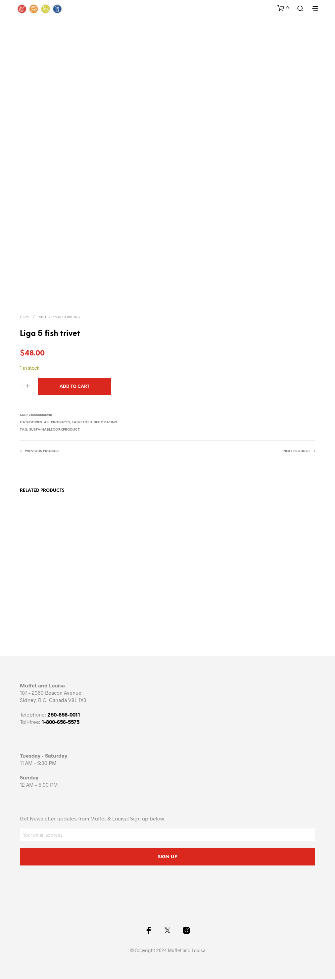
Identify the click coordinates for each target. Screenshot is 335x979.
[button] (283, 8)
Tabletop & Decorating (58, 317)
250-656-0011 (63, 714)
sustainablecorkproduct (54, 430)
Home (25, 317)
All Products (57, 422)
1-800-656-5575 (60, 722)
